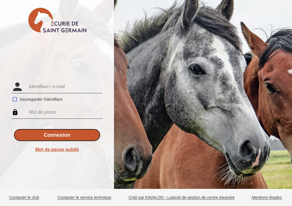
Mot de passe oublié (57, 149)
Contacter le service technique (84, 197)
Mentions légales (267, 197)
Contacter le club (24, 197)
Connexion (57, 135)
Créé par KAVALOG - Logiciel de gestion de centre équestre (182, 197)
